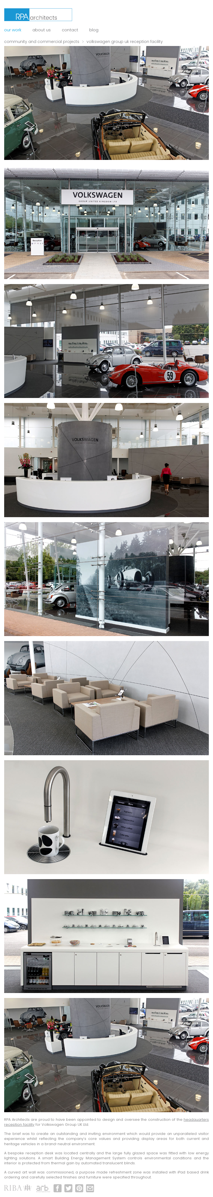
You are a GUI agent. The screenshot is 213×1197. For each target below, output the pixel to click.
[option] (106, 103)
